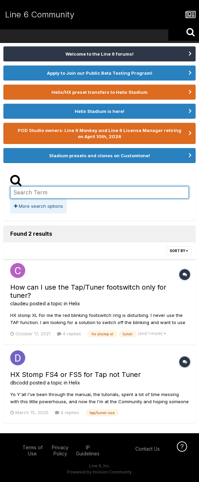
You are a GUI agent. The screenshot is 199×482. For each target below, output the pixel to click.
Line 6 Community (39, 14)
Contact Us (147, 449)
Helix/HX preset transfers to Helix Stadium (99, 92)
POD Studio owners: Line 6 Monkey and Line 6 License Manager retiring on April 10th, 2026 (99, 133)
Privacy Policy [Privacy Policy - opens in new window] (60, 450)
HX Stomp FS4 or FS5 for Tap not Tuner (75, 374)
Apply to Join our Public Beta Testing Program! (99, 73)
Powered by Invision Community (99, 471)
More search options (38, 206)
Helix (74, 303)
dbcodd (19, 382)
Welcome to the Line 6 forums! (99, 54)
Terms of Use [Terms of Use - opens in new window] (32, 450)
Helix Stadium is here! (99, 111)
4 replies (69, 333)
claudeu (19, 303)
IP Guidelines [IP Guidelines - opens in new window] (87, 450)
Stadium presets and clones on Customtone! (99, 155)
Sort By (179, 251)
